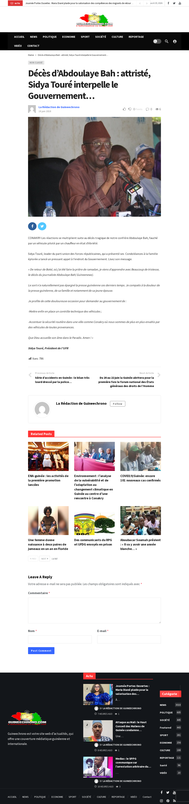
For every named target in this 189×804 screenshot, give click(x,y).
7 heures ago (103, 712)
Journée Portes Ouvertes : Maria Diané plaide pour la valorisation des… (132, 688)
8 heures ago (103, 749)
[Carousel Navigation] (143, 3)
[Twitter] (174, 3)
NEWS (87, 738)
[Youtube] (180, 3)
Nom (32, 630)
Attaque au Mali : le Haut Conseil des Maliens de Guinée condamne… (131, 725)
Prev (33, 558)
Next (44, 558)
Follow (117, 403)
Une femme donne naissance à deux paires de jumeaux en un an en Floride (48, 544)
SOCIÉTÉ (89, 701)
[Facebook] (168, 3)
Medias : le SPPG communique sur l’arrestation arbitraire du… (133, 761)
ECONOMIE (170, 741)
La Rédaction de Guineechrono (59, 107)
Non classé (36, 62)
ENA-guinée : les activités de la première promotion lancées (48, 480)
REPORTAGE (170, 756)
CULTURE (170, 749)
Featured (170, 726)
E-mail (103, 630)
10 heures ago (104, 785)
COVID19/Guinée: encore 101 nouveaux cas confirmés (140, 478)
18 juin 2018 (45, 111)
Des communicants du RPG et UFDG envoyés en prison (93, 542)
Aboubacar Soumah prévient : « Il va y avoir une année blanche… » (140, 544)
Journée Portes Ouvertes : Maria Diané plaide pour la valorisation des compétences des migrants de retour (78, 3)
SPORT (170, 734)
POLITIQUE (170, 711)
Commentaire (39, 593)
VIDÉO (170, 771)
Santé (170, 764)
